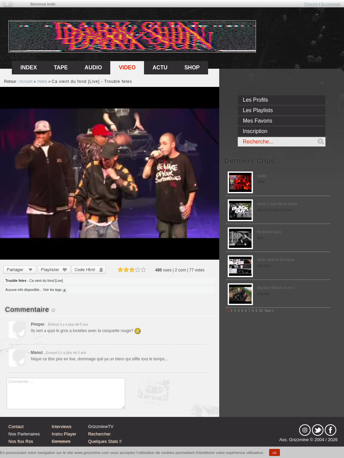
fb (330, 430)
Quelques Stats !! (105, 441)
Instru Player (64, 433)
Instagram (305, 430)
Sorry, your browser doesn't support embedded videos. (109, 173)
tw (317, 430)
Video (127, 67)
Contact (16, 426)
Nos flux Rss (20, 441)
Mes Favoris (257, 121)
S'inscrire (311, 4)
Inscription (255, 131)
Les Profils (255, 100)
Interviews (61, 426)
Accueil (25, 81)
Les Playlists (258, 110)
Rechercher (99, 433)
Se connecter (331, 4)
